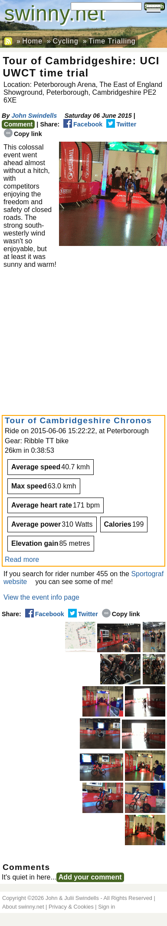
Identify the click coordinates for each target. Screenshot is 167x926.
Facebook (82, 124)
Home (32, 41)
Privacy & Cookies (71, 906)
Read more (22, 559)
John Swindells (34, 115)
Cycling (65, 41)
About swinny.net (23, 906)
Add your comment (90, 877)
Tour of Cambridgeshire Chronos (78, 420)
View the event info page (41, 597)
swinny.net (54, 13)
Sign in (106, 906)
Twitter (121, 124)
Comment (18, 124)
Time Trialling (112, 41)
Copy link (23, 133)
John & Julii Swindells (72, 898)
